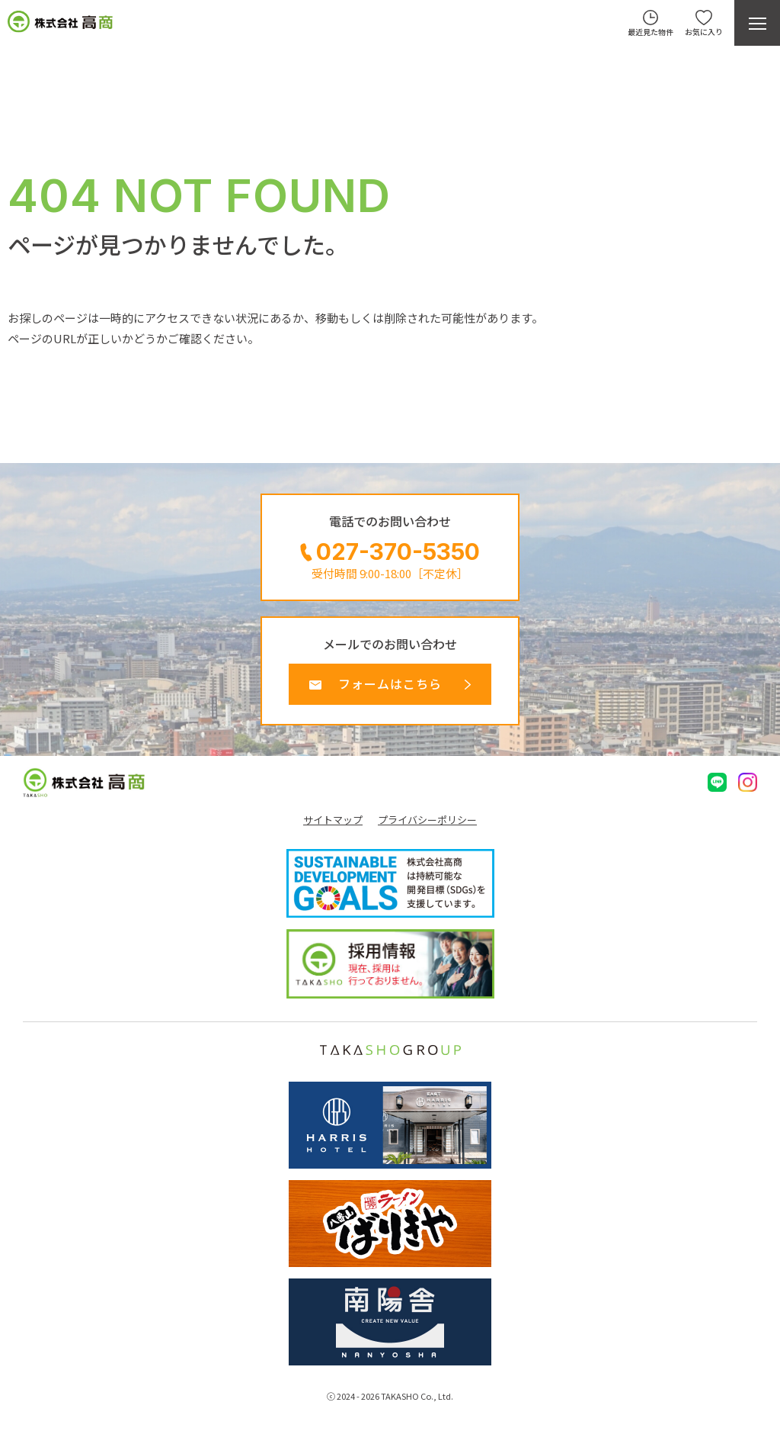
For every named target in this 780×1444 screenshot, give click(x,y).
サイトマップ (333, 820)
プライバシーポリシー (427, 820)
